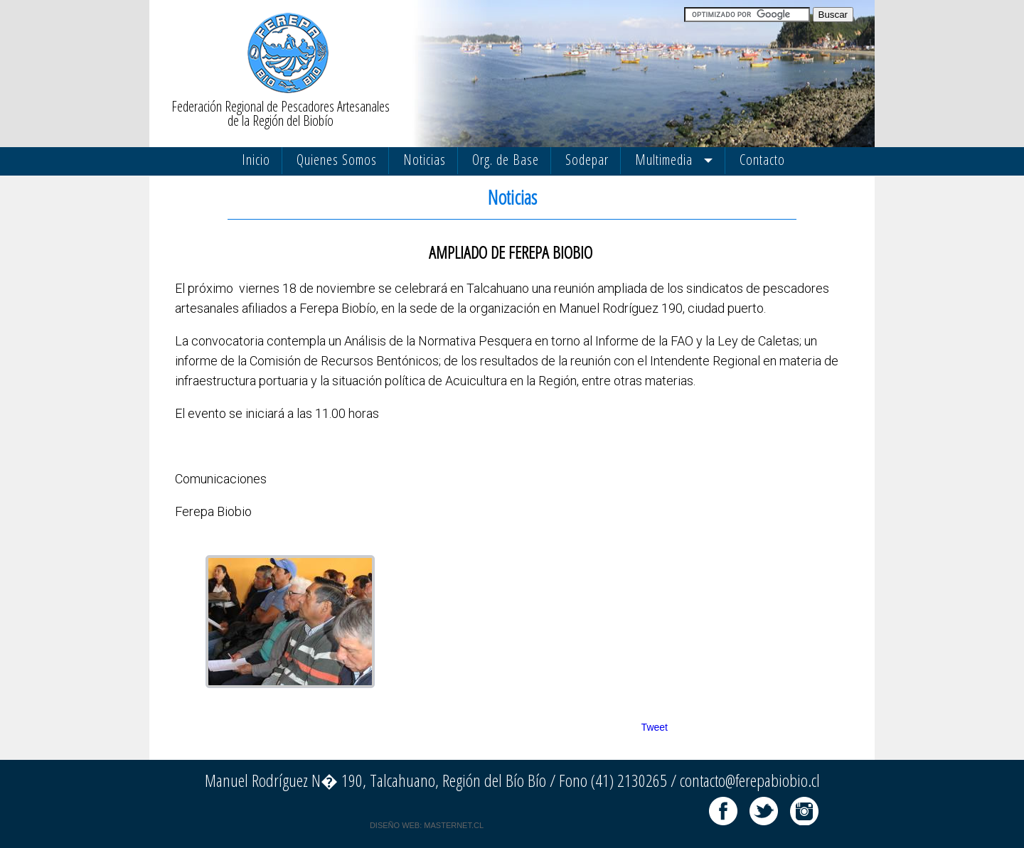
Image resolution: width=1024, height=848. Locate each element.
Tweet (654, 727)
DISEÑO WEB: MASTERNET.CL (427, 825)
